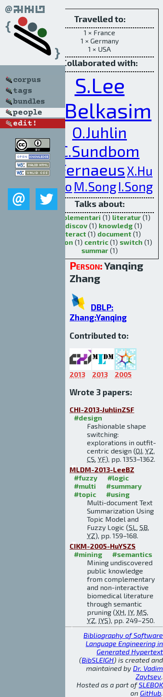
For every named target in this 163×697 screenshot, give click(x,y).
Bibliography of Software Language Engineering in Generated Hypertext (123, 643)
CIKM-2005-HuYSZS (103, 546)
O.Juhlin (99, 132)
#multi (85, 486)
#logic (118, 478)
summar (94, 250)
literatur (126, 217)
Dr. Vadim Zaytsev (148, 672)
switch (131, 242)
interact (72, 234)
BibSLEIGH (98, 660)
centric (96, 242)
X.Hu (140, 170)
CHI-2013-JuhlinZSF (102, 409)
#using (118, 494)
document (114, 234)
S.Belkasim (100, 110)
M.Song (95, 186)
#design (88, 418)
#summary (124, 486)
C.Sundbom (100, 150)
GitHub (150, 693)
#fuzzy (85, 478)
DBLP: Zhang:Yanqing (98, 312)
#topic (85, 494)
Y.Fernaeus (86, 169)
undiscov (72, 225)
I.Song (135, 186)
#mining (88, 554)
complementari (75, 217)
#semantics (132, 554)
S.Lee (100, 84)
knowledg (116, 225)
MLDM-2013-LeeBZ (102, 469)
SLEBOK (151, 684)
